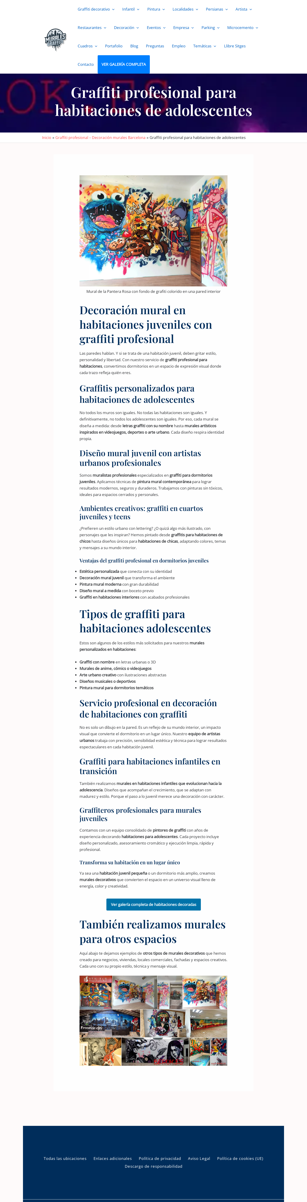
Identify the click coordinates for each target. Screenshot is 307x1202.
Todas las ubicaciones (65, 1158)
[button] (112, 9)
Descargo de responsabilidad (153, 1166)
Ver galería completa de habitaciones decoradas (153, 904)
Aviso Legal (199, 1158)
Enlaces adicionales (113, 1158)
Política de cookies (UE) (240, 1158)
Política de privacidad (160, 1158)
